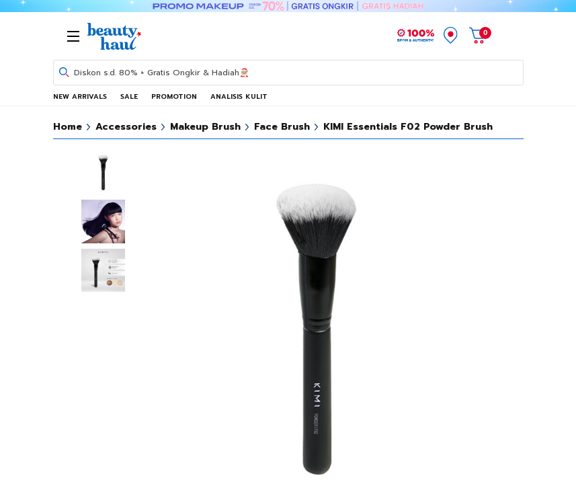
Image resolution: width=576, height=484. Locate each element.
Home (67, 127)
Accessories (126, 127)
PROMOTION (174, 96)
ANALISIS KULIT (239, 96)
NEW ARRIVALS (80, 96)
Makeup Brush (205, 127)
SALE (129, 96)
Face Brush (282, 127)
